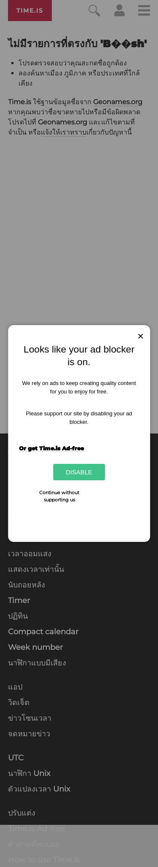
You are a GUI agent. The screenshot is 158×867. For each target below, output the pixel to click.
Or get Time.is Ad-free (51, 448)
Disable (79, 472)
